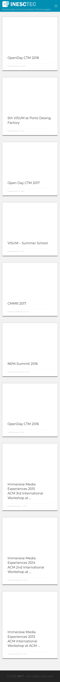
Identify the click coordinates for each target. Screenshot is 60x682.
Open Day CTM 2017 (24, 183)
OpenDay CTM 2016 (23, 424)
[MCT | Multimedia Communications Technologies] (19, 4)
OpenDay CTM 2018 (23, 58)
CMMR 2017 (17, 303)
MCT (21, 676)
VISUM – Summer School (28, 243)
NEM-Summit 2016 (23, 364)
